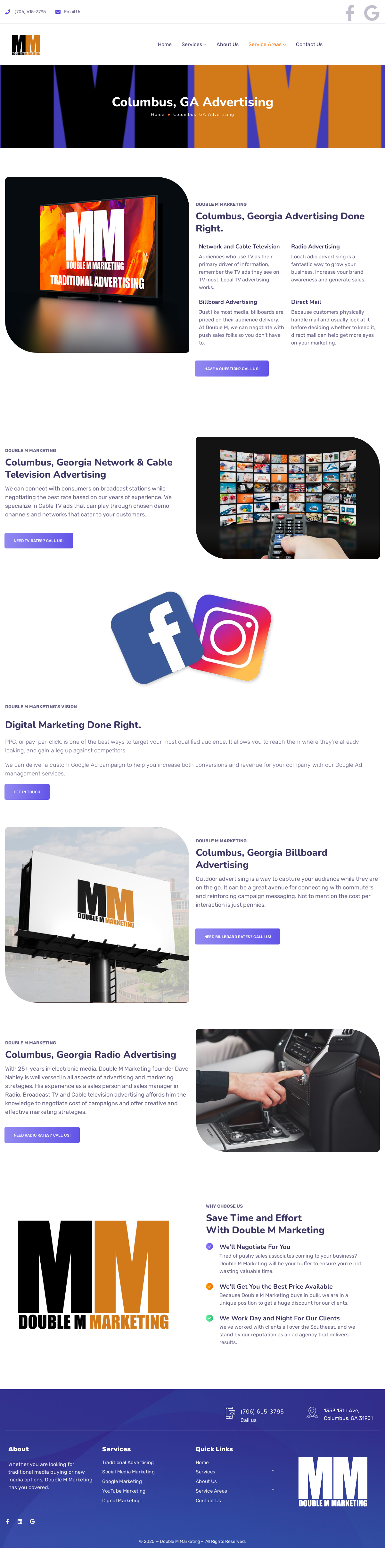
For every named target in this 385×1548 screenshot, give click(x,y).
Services (192, 44)
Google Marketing (122, 1481)
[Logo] (26, 44)
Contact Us (309, 44)
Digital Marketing (121, 1500)
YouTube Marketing (124, 1491)
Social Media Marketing (128, 1472)
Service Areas (265, 44)
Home (165, 44)
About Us (228, 44)
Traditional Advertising (128, 1462)
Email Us (72, 11)
